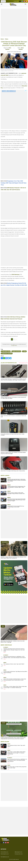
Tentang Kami (18, 845)
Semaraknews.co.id (5, 856)
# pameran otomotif (6, 353)
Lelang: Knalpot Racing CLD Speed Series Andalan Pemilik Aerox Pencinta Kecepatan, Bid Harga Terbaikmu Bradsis (13, 379)
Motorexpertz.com (5, 853)
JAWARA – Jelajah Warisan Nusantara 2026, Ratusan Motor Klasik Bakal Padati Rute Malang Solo (13, 557)
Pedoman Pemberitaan (6, 846)
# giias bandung (16, 351)
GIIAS (7, 75)
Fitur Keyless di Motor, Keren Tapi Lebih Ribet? (14, 664)
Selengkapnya (23, 362)
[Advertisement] (14, 23)
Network (3, 1)
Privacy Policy (7, 845)
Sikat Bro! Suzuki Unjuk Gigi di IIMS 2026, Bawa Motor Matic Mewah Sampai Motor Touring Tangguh (16, 499)
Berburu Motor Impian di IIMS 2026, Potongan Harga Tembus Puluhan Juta (15, 493)
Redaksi (12, 845)
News (6, 39)
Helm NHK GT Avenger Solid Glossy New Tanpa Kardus (13, 470)
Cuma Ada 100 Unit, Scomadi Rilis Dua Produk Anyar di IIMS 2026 (15, 507)
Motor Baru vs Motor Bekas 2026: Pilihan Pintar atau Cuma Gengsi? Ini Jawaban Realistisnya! (15, 687)
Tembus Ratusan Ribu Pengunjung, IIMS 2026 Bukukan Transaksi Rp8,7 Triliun (16, 487)
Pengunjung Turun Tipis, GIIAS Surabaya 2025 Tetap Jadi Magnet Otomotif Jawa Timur (13, 182)
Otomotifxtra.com (4, 852)
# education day (5, 351)
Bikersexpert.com (18, 852)
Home (2, 39)
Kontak (2, 845)
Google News (14, 345)
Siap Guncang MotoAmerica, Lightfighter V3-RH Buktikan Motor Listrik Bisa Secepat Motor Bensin (15, 657)
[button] (25, 4)
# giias (24, 351)
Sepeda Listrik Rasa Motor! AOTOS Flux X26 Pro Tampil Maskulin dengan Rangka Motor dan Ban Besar (14, 649)
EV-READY (6, 647)
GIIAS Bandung (15, 274)
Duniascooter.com (19, 853)
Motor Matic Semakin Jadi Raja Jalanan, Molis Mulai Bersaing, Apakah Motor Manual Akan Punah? (15, 679)
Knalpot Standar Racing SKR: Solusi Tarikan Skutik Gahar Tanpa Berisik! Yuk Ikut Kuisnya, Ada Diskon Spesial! (13, 738)
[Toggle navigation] (1, 4)
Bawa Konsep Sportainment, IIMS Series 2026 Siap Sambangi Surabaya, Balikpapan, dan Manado (16, 480)
